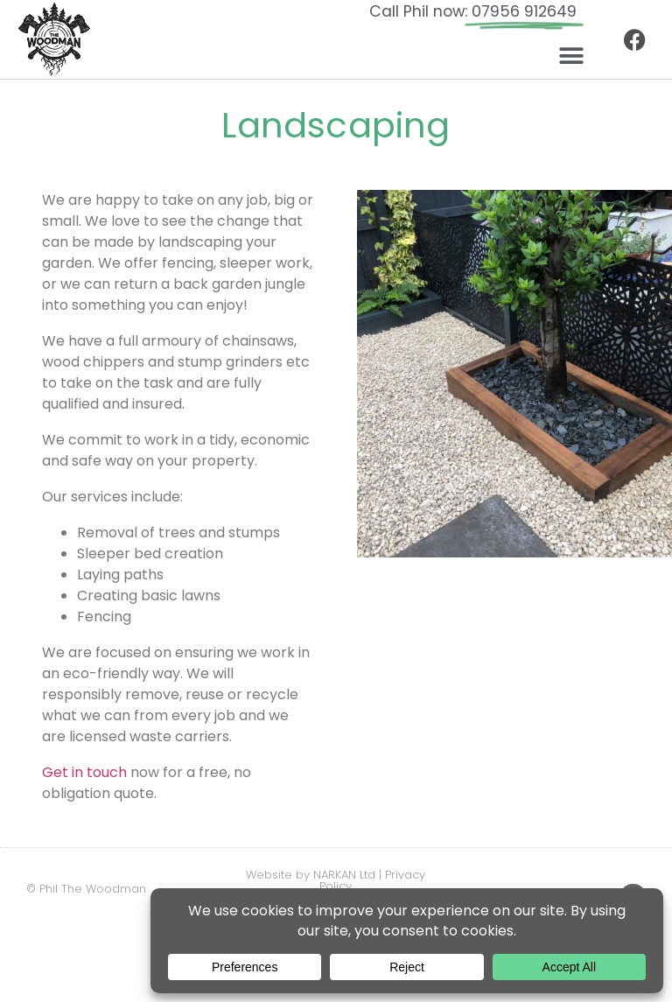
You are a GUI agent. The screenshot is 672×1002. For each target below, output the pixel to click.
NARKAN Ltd (344, 874)
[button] (571, 56)
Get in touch (84, 772)
